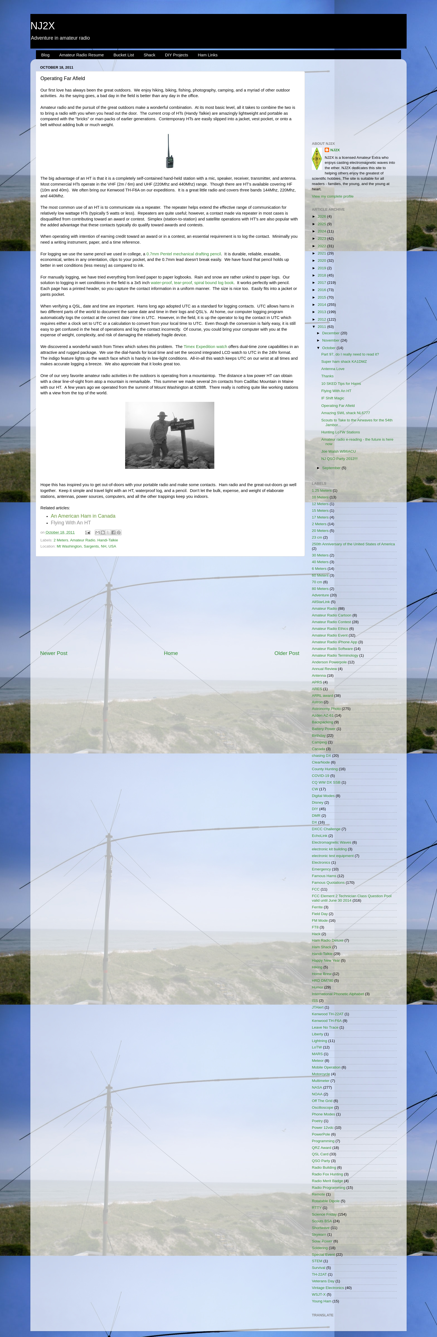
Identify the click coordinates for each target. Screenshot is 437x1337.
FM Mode (320, 920)
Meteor (318, 1060)
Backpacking (322, 722)
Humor (317, 987)
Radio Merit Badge (327, 1181)
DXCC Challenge (326, 829)
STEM (317, 1261)
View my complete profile (333, 196)
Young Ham (321, 1301)
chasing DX (321, 755)
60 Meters (320, 575)
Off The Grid (322, 1101)
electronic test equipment (333, 856)
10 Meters (320, 497)
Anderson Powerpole (329, 662)
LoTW (317, 1047)
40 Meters (320, 562)
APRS (317, 682)
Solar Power (322, 1241)
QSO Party (321, 1161)
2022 (322, 246)
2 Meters (61, 540)
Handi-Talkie (107, 540)
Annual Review (324, 669)
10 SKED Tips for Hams (341, 383)
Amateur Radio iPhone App (334, 642)
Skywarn (319, 1234)
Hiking (317, 967)
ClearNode (321, 762)
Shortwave (321, 1228)
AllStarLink (321, 602)
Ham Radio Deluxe (327, 940)
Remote (318, 1194)
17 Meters (320, 517)
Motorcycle (321, 1074)
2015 (322, 297)
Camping (319, 742)
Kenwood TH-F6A (327, 1021)
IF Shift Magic (332, 398)
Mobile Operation (326, 1067)
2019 (322, 268)
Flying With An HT (336, 391)
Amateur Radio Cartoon (331, 615)
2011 (322, 327)
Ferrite (317, 907)
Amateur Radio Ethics (330, 629)
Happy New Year (326, 960)
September (332, 468)
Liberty (317, 1034)
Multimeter (320, 1081)
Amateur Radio (82, 540)
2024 (322, 231)
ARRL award (322, 695)
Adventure (320, 595)
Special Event (323, 1254)
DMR (316, 815)
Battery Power (324, 729)
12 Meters (320, 504)
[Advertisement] (169, 603)
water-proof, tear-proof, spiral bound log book (192, 282)
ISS (315, 1000)
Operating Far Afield (338, 406)
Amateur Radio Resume (81, 54)
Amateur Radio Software (332, 649)
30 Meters (320, 555)
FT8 (315, 927)
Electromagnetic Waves (331, 842)
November (331, 340)
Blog (45, 54)
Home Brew (322, 974)
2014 (322, 305)
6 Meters (319, 569)
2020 (322, 260)
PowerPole (321, 1134)
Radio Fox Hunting (327, 1174)
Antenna (319, 675)
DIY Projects (176, 54)
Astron (317, 702)
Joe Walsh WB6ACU (338, 451)
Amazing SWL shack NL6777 (345, 413)
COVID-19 (320, 776)
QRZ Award (321, 1148)
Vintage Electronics (328, 1288)
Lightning (319, 1041)
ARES (317, 689)
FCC (316, 889)
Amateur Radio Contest (331, 622)
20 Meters (320, 531)
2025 (322, 224)
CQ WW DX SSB (326, 782)
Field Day (320, 914)
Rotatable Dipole (326, 1201)
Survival (318, 1268)
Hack (316, 934)
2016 (322, 290)
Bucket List (123, 54)
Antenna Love (332, 369)
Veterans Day (323, 1281)
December (331, 333)
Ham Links (208, 54)
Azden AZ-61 (323, 715)
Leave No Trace (325, 1027)
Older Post (287, 653)
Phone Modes (323, 1114)
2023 (322, 238)
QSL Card (320, 1154)
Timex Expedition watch (205, 346)
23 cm (317, 537)
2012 (322, 319)
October (329, 348)
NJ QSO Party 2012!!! (339, 459)
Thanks (327, 376)
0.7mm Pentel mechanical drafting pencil (183, 254)
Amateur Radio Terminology (335, 655)
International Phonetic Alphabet (338, 994)
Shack (149, 54)
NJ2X (42, 26)
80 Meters (320, 589)
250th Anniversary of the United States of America (353, 544)
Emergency (321, 869)
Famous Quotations (328, 882)
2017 (322, 282)
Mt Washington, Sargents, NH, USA (86, 546)
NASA (317, 1087)
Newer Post (53, 653)
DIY (315, 809)
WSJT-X (319, 1294)
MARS (317, 1054)
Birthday (319, 735)
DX (314, 822)
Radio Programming (328, 1187)
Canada (318, 749)
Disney (317, 802)
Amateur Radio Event (330, 635)
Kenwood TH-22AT (328, 1014)
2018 (322, 275)
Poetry (317, 1121)
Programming (323, 1141)
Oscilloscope (322, 1107)
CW (315, 789)
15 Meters (320, 510)
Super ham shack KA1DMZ (344, 361)
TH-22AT (319, 1274)
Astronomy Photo (326, 709)
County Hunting (325, 769)
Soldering (320, 1248)
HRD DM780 (322, 980)
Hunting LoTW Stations (340, 432)
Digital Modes (323, 796)
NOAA (317, 1094)
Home (171, 653)
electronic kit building (329, 849)
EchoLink (319, 836)
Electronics (321, 862)
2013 (322, 312)
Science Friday (324, 1214)
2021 (322, 253)
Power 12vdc (323, 1127)
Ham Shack (321, 947)
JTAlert (318, 1007)
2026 (322, 216)
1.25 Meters (322, 490)
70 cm (317, 582)
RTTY (317, 1208)
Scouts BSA (322, 1221)
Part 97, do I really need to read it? (350, 354)
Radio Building (324, 1167)
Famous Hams (324, 876)
